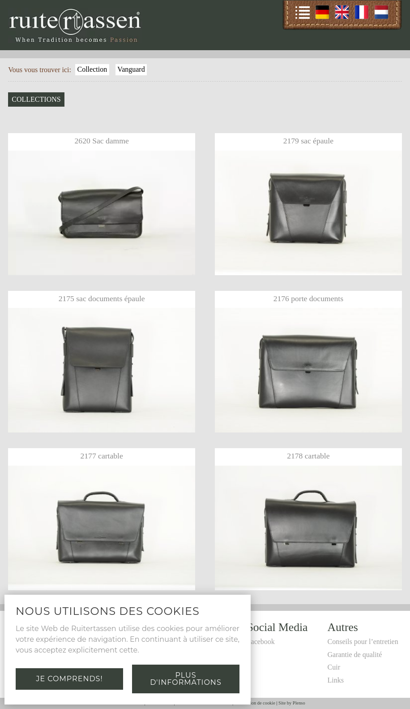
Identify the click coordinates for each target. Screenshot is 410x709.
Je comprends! (69, 678)
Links (336, 680)
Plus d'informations (185, 679)
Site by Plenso (291, 702)
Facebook (261, 641)
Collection (92, 69)
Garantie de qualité (355, 654)
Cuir (334, 667)
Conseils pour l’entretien (363, 641)
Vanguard (131, 69)
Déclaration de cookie (255, 702)
